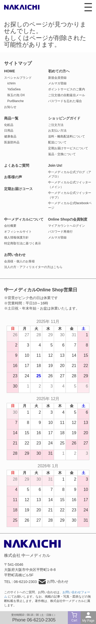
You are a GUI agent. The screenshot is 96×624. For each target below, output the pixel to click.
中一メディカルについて (24, 219)
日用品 (8, 130)
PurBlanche (15, 101)
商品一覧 (11, 118)
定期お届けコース (18, 189)
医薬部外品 (11, 142)
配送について (57, 142)
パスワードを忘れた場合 (65, 101)
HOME (9, 71)
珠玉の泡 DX (16, 95)
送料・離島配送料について (66, 136)
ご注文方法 (55, 125)
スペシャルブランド (18, 78)
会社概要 (10, 225)
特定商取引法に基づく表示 (22, 243)
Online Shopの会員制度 (68, 219)
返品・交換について (62, 154)
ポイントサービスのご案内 (66, 89)
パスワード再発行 (60, 231)
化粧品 (8, 125)
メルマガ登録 (57, 83)
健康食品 (10, 136)
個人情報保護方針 (16, 237)
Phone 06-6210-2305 (34, 619)
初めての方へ (59, 71)
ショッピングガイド (64, 118)
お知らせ (10, 107)
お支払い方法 (57, 130)
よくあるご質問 (16, 165)
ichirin (11, 83)
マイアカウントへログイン (66, 225)
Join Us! (55, 165)
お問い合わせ (15, 255)
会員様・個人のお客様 (19, 261)
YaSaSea (13, 89)
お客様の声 (13, 177)
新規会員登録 (57, 78)
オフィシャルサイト (18, 231)
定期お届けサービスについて (68, 148)
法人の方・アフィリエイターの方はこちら (33, 267)
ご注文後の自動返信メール (66, 95)
